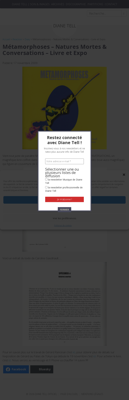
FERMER (64, 109)
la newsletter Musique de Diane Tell (63, 81)
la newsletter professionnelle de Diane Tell (64, 89)
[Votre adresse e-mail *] (64, 61)
